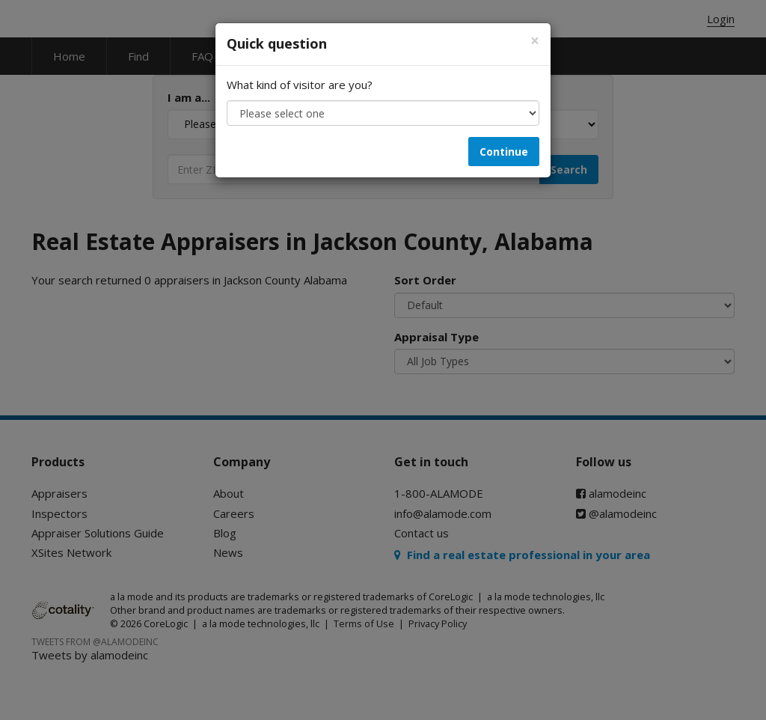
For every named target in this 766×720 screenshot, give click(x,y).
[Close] (534, 41)
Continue (503, 151)
